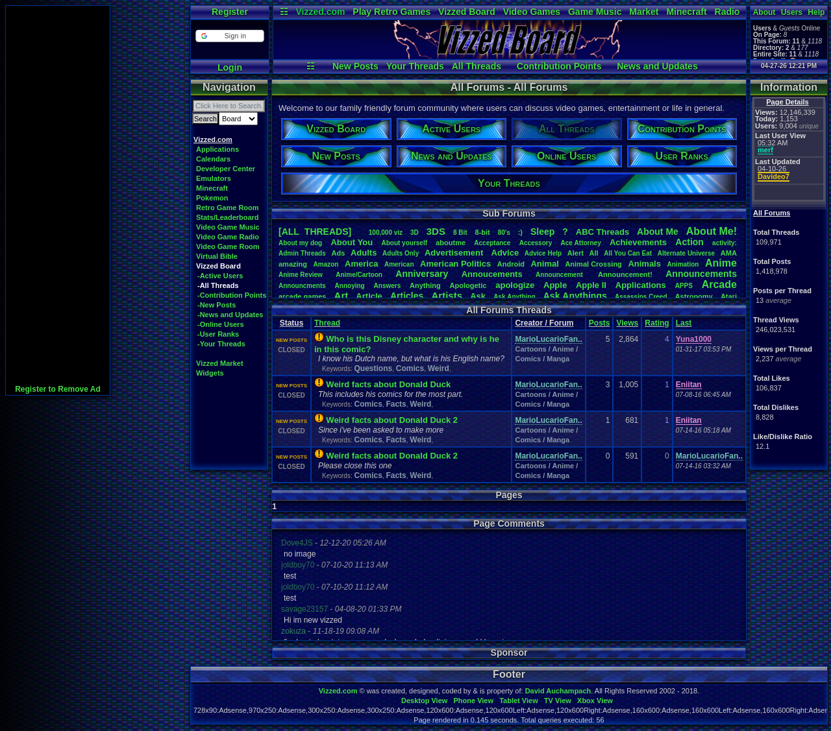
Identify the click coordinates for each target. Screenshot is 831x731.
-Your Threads (221, 344)
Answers (387, 285)
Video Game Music (228, 227)
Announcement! (625, 274)
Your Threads (415, 66)
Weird (438, 368)
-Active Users (220, 276)
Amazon (326, 264)
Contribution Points (559, 66)
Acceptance (492, 242)
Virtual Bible (217, 256)
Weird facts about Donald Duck (388, 384)
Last (684, 323)
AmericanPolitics (455, 264)
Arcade (719, 284)
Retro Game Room (227, 207)
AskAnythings (575, 296)
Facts (396, 404)
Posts (599, 323)
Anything (425, 285)
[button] (229, 36)
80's (504, 232)
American (399, 264)
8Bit (460, 232)
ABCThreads (602, 232)
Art (341, 295)
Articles (406, 296)
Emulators (213, 178)
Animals (644, 264)
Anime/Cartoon (359, 274)
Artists (446, 295)
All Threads (476, 66)
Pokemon (212, 198)
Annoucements (492, 274)
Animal (544, 264)
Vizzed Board (466, 11)
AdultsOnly (400, 253)
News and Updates (657, 66)
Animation (683, 264)
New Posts (355, 66)
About (764, 12)
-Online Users (220, 324)
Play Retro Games (391, 11)
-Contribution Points (231, 295)
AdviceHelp (543, 253)
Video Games (531, 11)
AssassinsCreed (641, 296)
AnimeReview (301, 274)
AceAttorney (580, 242)
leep (542, 231)
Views (627, 323)
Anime (721, 263)
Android (511, 264)
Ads (338, 253)
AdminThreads (302, 253)
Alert (575, 253)
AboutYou (351, 242)
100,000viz (386, 232)
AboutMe (657, 231)
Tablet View (518, 700)
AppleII (591, 285)
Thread (327, 323)
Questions (373, 368)
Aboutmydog (300, 242)
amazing (293, 264)
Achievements (638, 242)
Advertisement (455, 253)
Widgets (210, 373)
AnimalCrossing (593, 264)
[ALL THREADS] (315, 231)
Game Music (594, 11)
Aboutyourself (404, 242)
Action (689, 242)
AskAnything (514, 296)
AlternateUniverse (686, 253)
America (361, 264)
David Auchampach (558, 691)
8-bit (482, 232)
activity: (724, 242)
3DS (436, 231)
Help (816, 12)
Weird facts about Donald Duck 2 (392, 420)
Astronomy (694, 296)
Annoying (350, 285)
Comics (410, 368)
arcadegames (302, 296)
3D (414, 232)
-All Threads (218, 285)
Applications (217, 149)
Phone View (473, 700)
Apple (555, 285)
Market (643, 11)
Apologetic (468, 285)
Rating (657, 323)
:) (520, 232)
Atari (729, 296)
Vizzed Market (219, 363)
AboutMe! (711, 231)
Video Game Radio (227, 237)
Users (791, 12)
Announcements (701, 274)
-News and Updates (230, 314)
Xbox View (595, 700)
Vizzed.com (320, 11)
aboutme (450, 242)
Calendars (213, 159)
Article (369, 296)
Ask (478, 296)
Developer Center (225, 169)
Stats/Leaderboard (227, 217)
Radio (727, 11)
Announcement (560, 274)
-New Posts (216, 305)
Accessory (535, 242)
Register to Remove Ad (58, 389)
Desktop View (424, 700)
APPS (684, 285)
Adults (364, 253)
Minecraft (686, 11)
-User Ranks (218, 334)
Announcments (302, 285)
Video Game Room (228, 246)
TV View (557, 700)
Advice (505, 253)
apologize (514, 285)
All (594, 253)
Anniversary (421, 274)
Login (229, 67)
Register (230, 11)
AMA (729, 253)
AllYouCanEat (628, 253)
